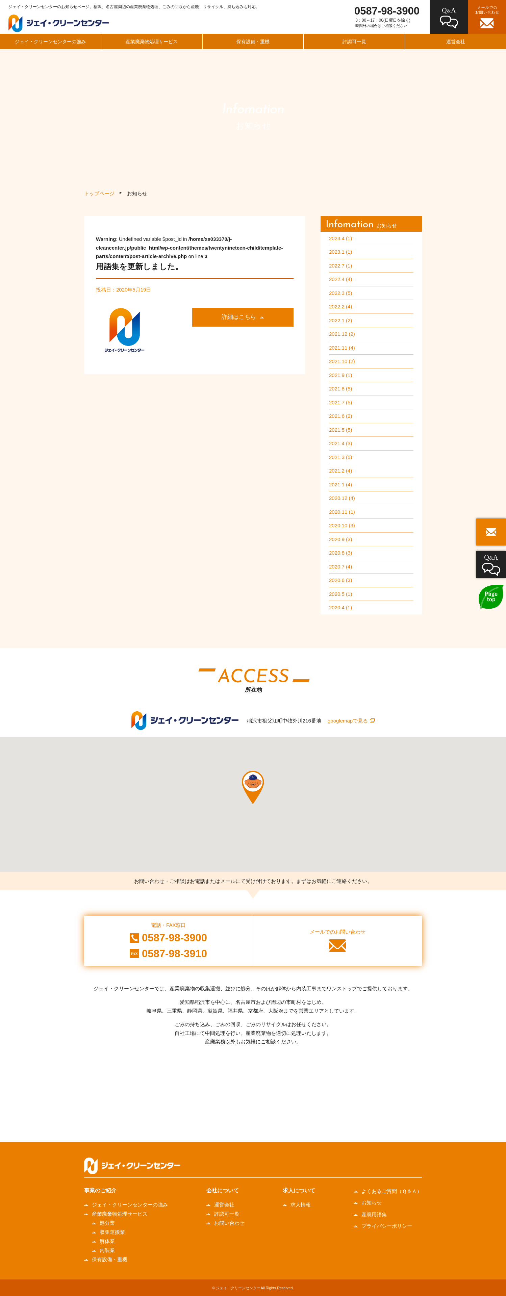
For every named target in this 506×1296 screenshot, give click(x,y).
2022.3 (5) (340, 293)
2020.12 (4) (342, 498)
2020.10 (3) (342, 525)
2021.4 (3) (340, 443)
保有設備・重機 (253, 41)
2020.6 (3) (340, 580)
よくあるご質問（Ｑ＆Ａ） (391, 1191)
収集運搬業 (112, 1232)
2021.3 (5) (340, 457)
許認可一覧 (354, 41)
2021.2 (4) (340, 471)
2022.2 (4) (340, 306)
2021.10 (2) (342, 361)
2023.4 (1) (340, 238)
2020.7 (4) (340, 566)
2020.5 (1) (340, 594)
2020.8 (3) (340, 553)
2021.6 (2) (340, 416)
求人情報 (300, 1205)
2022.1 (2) (340, 320)
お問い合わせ (229, 1223)
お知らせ (371, 1202)
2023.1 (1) (340, 252)
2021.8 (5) (340, 388)
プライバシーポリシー (386, 1226)
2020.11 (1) (342, 512)
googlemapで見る (348, 720)
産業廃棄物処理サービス (152, 41)
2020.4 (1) (340, 607)
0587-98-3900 (387, 11)
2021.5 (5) (340, 430)
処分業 (107, 1223)
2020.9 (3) (340, 539)
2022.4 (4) (340, 279)
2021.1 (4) (340, 484)
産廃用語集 (374, 1214)
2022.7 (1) (340, 266)
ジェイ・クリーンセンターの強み (50, 41)
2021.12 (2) (342, 334)
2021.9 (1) (340, 375)
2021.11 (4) (342, 348)
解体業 (107, 1241)
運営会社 (455, 41)
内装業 (107, 1250)
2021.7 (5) (340, 402)
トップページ (99, 193)
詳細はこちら (239, 317)
